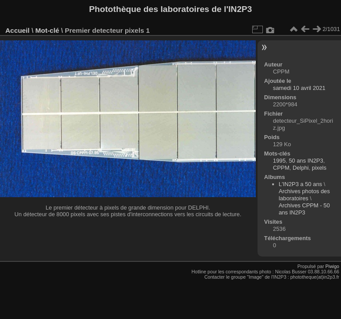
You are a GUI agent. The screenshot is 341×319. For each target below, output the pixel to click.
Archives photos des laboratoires (304, 195)
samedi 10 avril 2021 (299, 88)
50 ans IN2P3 (306, 160)
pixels (319, 167)
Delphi (301, 167)
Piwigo (332, 266)
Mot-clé (47, 30)
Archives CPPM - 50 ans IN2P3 (304, 209)
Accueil (17, 30)
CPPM (281, 167)
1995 (279, 160)
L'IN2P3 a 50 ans (300, 184)
